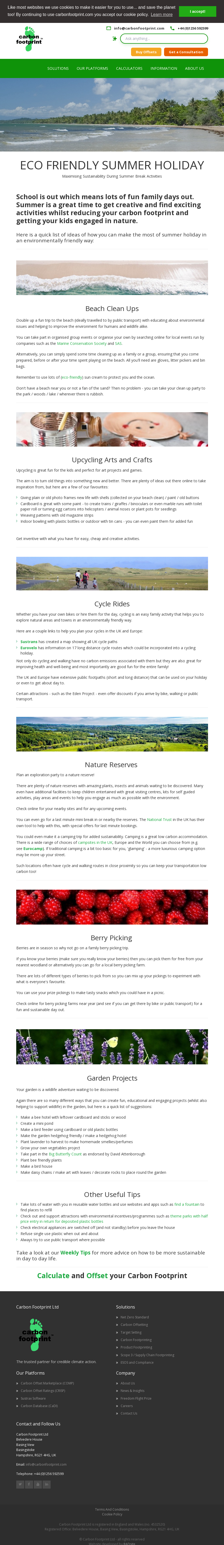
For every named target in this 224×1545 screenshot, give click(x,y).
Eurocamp (33, 848)
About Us (128, 1383)
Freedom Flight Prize (136, 1398)
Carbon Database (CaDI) (39, 1406)
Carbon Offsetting (134, 1324)
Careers (127, 1406)
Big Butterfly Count (66, 1153)
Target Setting (131, 1332)
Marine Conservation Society (82, 343)
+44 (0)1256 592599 (193, 28)
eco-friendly (72, 377)
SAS (118, 343)
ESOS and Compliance (137, 1362)
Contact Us (129, 1413)
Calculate (53, 1275)
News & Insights (132, 1390)
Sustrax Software (33, 1398)
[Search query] (164, 38)
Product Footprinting (136, 1347)
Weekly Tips (75, 1252)
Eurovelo (29, 647)
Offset (97, 1275)
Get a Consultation (186, 52)
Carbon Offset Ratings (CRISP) (43, 1390)
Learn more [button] (162, 14)
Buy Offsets (146, 52)
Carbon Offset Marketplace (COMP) (47, 1383)
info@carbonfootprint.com (139, 28)
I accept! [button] (197, 11)
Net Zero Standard (135, 1317)
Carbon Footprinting (136, 1340)
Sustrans (29, 641)
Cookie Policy (112, 1514)
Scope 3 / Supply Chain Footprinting (147, 1355)
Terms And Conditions (112, 1509)
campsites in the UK (95, 842)
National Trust (159, 819)
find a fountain (186, 1204)
